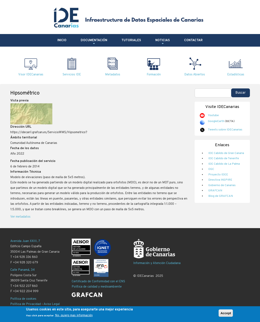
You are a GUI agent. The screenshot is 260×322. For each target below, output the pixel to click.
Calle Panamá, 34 (22, 270)
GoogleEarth (216, 121)
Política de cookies (23, 299)
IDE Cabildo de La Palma (224, 164)
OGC (211, 169)
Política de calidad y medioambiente (97, 287)
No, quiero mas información (74, 317)
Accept (225, 314)
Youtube (213, 115)
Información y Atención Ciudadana (157, 263)
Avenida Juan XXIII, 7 (25, 241)
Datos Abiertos (194, 75)
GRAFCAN (215, 190)
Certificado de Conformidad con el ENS (98, 282)
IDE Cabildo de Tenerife (223, 158)
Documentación (94, 42)
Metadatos (112, 75)
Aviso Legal (52, 304)
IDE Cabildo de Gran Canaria (226, 153)
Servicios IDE (72, 75)
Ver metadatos (20, 217)
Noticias (162, 42)
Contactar (193, 40)
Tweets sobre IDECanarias (225, 129)
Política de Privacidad (25, 304)
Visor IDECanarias (30, 75)
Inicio (61, 40)
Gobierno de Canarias (222, 185)
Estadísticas (235, 75)
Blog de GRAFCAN (220, 196)
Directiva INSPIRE (220, 180)
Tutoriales (131, 40)
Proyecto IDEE (218, 174)
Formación (154, 75)
